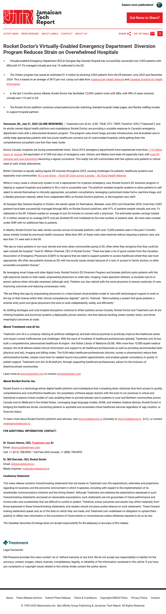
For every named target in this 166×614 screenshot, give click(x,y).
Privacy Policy (139, 597)
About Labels (49, 33)
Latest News (11, 33)
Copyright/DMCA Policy (114, 597)
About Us (81, 33)
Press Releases (30, 33)
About (9, 597)
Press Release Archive (29, 597)
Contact (67, 33)
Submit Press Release (58, 597)
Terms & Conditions (85, 597)
